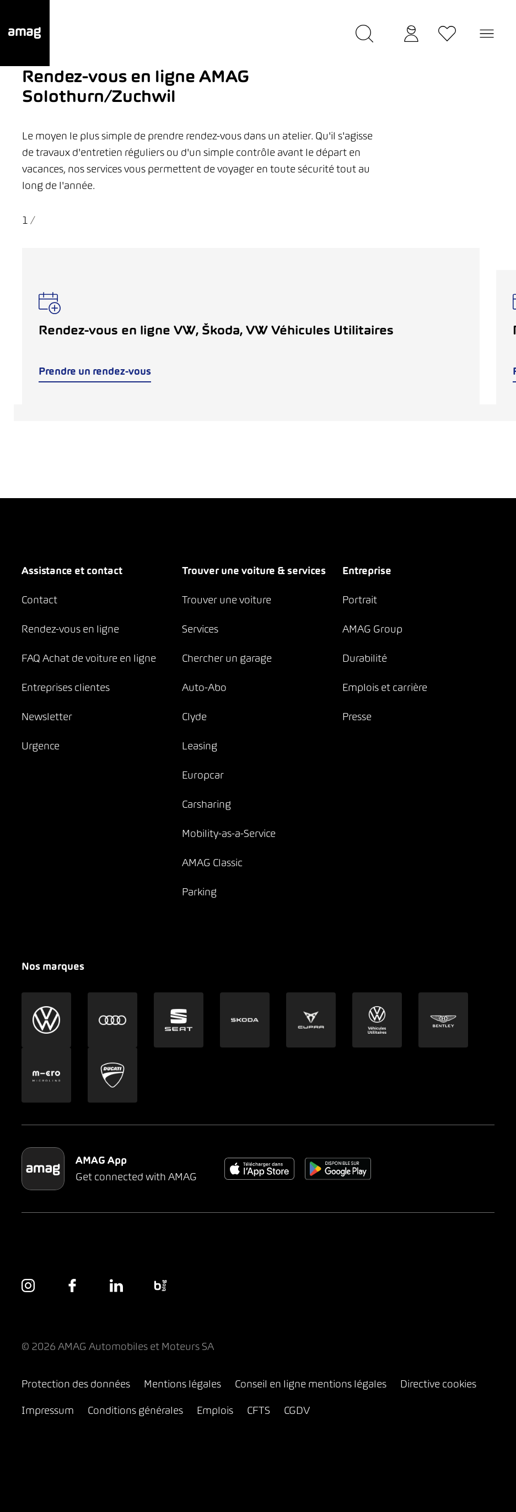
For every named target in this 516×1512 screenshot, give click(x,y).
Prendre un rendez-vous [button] (95, 371)
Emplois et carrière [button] (384, 687)
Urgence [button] (41, 745)
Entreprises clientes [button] (66, 687)
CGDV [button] (297, 1410)
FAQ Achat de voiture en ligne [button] (89, 658)
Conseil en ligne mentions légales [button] (310, 1384)
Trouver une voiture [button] (226, 599)
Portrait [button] (359, 599)
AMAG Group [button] (372, 629)
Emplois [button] (215, 1410)
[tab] (251, 412)
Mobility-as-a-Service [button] (229, 833)
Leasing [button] (199, 745)
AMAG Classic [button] (212, 862)
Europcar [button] (203, 775)
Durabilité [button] (364, 658)
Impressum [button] (48, 1410)
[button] (25, 33)
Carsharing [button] (206, 804)
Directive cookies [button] (438, 1384)
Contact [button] (39, 599)
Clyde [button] (194, 716)
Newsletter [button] (47, 716)
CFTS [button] (258, 1410)
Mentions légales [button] (182, 1384)
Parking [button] (199, 891)
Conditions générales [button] (135, 1410)
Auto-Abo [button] (204, 687)
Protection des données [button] (76, 1384)
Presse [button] (357, 716)
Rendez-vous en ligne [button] (70, 629)
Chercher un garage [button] (227, 658)
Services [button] (200, 629)
